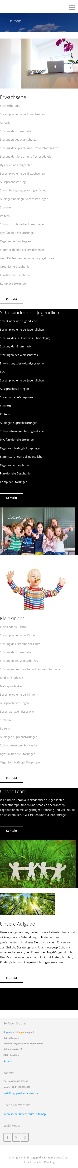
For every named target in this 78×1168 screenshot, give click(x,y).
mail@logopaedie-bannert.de (20, 1093)
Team (20, 800)
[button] (73, 7)
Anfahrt (7, 1061)
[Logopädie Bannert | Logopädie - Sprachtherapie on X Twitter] (16, 1137)
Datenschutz (26, 1114)
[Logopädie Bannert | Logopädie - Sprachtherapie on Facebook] (7, 1137)
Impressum (10, 1114)
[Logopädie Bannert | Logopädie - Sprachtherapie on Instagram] (25, 1137)
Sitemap (41, 1114)
